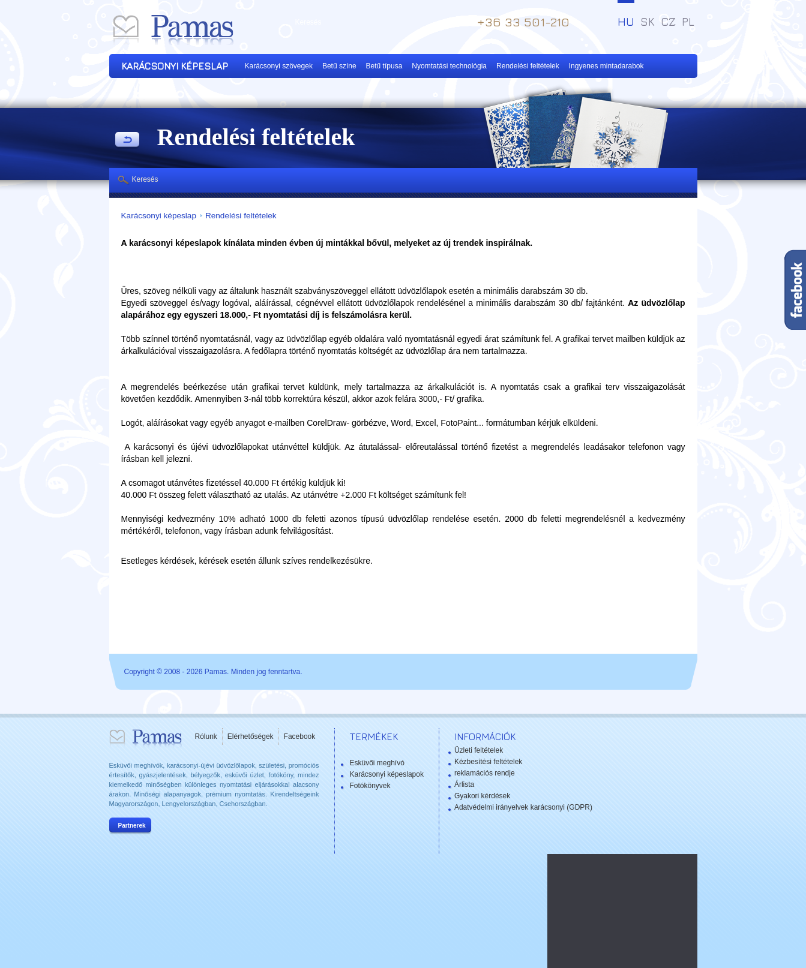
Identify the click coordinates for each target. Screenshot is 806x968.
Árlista (464, 784)
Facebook (300, 736)
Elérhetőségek (250, 736)
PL (688, 21)
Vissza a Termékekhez (127, 140)
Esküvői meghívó (377, 763)
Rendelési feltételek (527, 66)
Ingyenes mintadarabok (606, 66)
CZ (668, 21)
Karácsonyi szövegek (279, 66)
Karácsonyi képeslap (158, 215)
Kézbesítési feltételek (488, 761)
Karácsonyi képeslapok (387, 774)
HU (626, 21)
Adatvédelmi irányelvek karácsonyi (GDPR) (523, 807)
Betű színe (339, 66)
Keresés (145, 179)
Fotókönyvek (370, 785)
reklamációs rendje (484, 773)
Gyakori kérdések (482, 796)
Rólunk (206, 736)
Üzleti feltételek (478, 750)
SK (647, 21)
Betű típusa (384, 66)
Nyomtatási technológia (449, 66)
